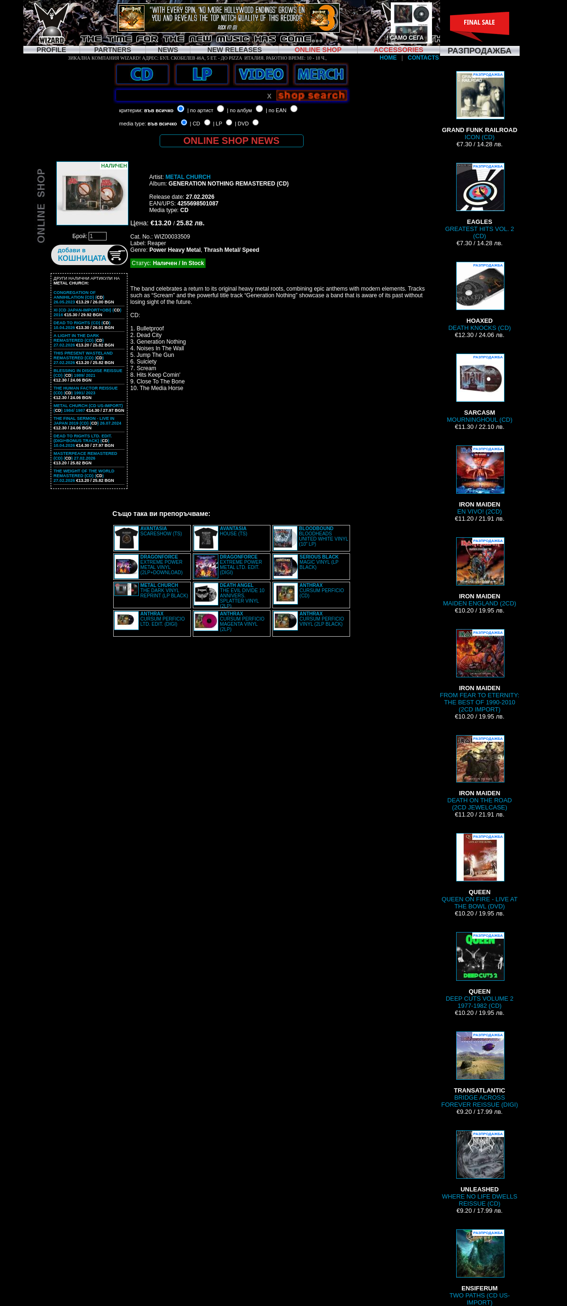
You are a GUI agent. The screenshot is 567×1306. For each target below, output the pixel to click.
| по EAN (276, 110)
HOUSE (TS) (233, 531)
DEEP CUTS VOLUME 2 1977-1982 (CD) (479, 970)
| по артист (200, 110)
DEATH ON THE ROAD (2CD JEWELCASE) (479, 773)
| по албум (239, 110)
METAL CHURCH (188, 177)
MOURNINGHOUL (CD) (479, 388)
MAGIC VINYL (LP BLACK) (319, 562)
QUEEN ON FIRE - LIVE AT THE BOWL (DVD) (479, 871)
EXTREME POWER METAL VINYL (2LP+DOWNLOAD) (161, 564)
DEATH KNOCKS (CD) (479, 296)
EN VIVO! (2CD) (480, 480)
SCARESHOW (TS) (161, 531)
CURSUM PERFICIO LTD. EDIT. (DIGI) (162, 619)
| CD (195, 123)
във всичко (158, 110)
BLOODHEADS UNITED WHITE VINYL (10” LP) (323, 536)
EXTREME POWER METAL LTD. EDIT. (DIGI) (241, 564)
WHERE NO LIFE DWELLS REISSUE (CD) (479, 1168)
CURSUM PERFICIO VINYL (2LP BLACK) (321, 619)
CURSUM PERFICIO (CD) (321, 590)
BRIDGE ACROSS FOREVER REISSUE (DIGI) (479, 1069)
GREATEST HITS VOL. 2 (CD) (479, 201)
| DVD (242, 123)
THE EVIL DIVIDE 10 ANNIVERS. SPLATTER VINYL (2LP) (242, 596)
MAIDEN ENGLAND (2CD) (479, 572)
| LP (217, 123)
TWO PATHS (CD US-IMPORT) (480, 1267)
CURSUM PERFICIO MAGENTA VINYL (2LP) (242, 621)
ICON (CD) (479, 106)
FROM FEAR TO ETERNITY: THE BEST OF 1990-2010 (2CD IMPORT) (480, 671)
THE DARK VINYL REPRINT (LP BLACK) (164, 590)
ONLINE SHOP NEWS (231, 140)
